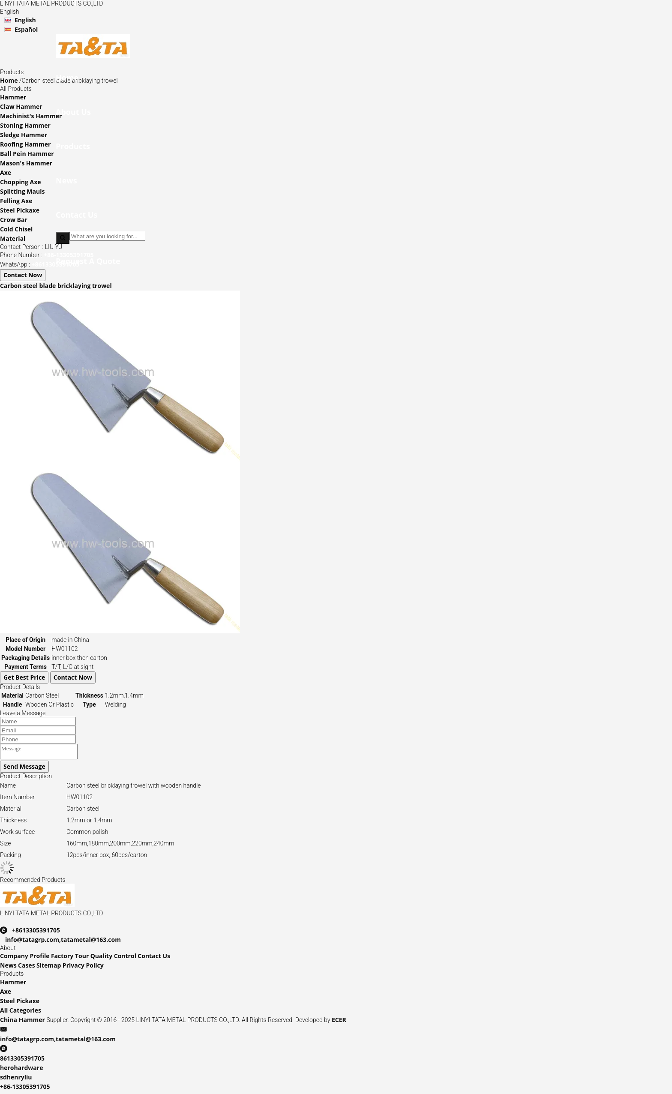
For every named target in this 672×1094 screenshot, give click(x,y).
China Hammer (22, 1022)
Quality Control (113, 958)
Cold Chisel (16, 229)
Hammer (13, 97)
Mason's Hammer (26, 163)
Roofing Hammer (25, 144)
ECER (339, 1022)
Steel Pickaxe (19, 210)
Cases (26, 968)
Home (9, 80)
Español (26, 29)
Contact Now (22, 275)
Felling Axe (16, 201)
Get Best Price (24, 677)
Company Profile (25, 958)
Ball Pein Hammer (27, 154)
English (25, 20)
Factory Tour (70, 958)
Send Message (24, 769)
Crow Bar (13, 220)
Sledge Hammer (23, 135)
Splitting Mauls (22, 191)
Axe (5, 172)
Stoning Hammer (25, 125)
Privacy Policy (83, 968)
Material (12, 238)
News (8, 968)
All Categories (20, 1013)
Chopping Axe (20, 182)
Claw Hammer (21, 106)
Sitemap (48, 968)
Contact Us (154, 958)
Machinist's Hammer (31, 116)
